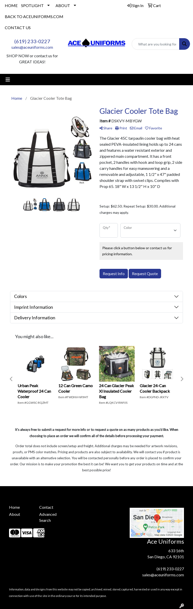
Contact (46, 507)
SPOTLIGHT (32, 5)
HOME (11, 5)
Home (14, 507)
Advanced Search (48, 517)
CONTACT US (18, 27)
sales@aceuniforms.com (32, 47)
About (14, 514)
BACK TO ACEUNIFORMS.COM (34, 16)
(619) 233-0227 (32, 41)
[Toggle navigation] (8, 79)
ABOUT (63, 5)
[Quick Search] (155, 44)
